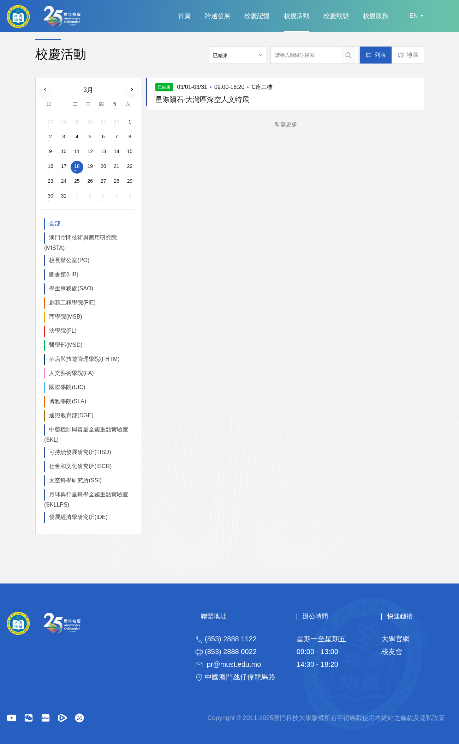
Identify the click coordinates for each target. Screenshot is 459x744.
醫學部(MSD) (65, 345)
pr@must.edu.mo (234, 664)
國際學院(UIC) (67, 387)
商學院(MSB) (65, 317)
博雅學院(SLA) (67, 401)
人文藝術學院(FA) (71, 373)
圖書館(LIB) (63, 274)
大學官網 (395, 639)
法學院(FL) (62, 331)
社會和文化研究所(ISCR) (80, 466)
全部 (54, 223)
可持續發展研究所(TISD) (80, 452)
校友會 (392, 651)
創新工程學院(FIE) (72, 303)
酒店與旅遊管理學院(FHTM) (84, 359)
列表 (380, 55)
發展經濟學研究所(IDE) (78, 517)
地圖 (412, 55)
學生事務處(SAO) (71, 288)
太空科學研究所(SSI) (75, 480)
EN (414, 16)
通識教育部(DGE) (71, 415)
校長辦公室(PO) (69, 260)
